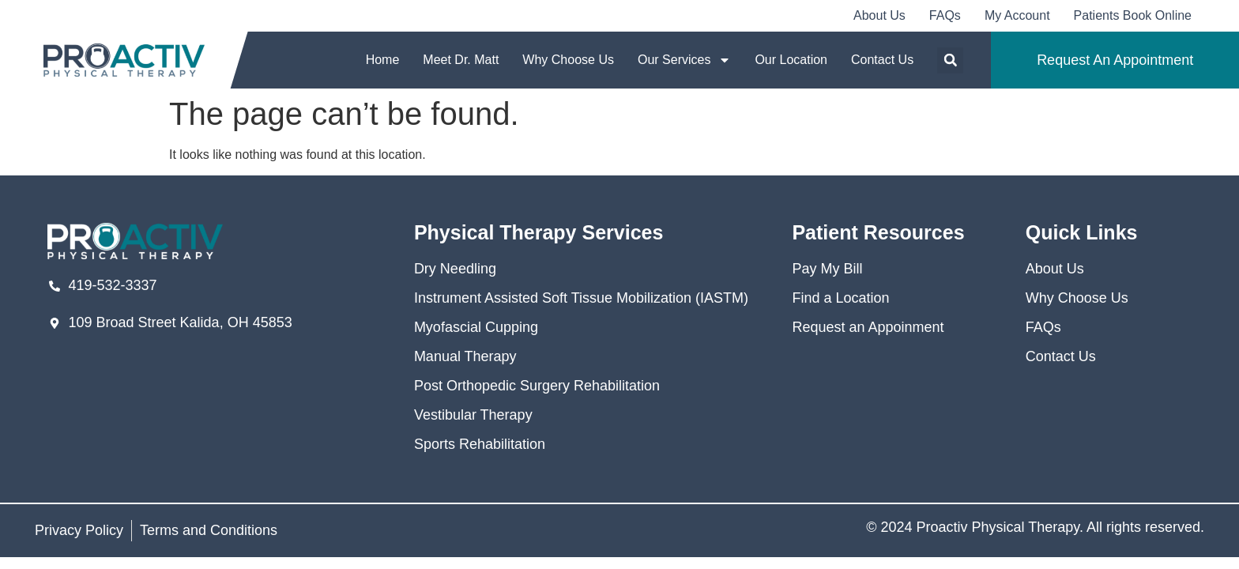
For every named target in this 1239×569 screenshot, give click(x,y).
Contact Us (882, 59)
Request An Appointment (1115, 60)
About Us (879, 15)
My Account (1017, 15)
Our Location (791, 59)
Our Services (684, 60)
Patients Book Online (1133, 15)
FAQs (945, 15)
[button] (950, 60)
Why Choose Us (568, 59)
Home (383, 59)
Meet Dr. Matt (461, 59)
